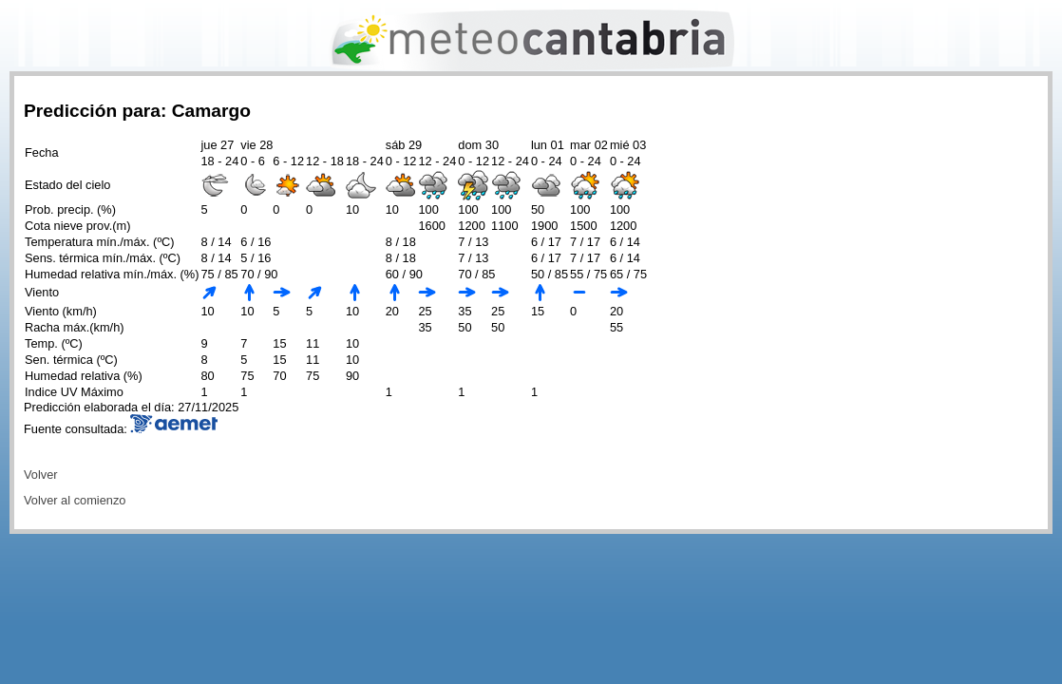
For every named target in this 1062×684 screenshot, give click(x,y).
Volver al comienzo (74, 500)
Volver (41, 474)
